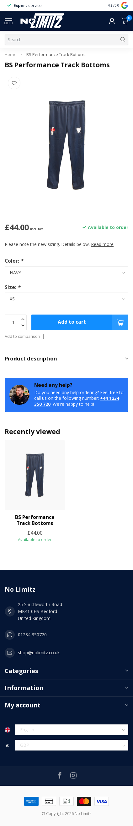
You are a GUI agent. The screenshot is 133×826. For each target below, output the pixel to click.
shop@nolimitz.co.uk (39, 653)
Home (11, 54)
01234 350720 (32, 635)
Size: (12, 287)
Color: (14, 261)
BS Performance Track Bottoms (56, 54)
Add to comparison (22, 336)
